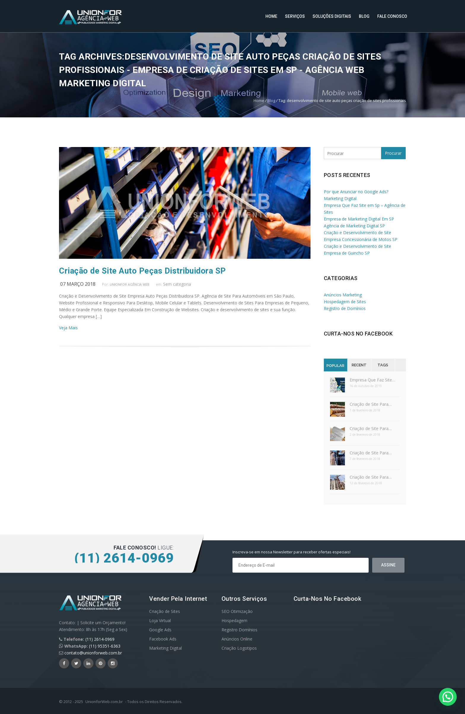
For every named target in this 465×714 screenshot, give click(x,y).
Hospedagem (234, 620)
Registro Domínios (239, 629)
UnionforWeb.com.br (104, 701)
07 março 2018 (77, 284)
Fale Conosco (392, 16)
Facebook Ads (162, 639)
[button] (448, 697)
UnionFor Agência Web (129, 284)
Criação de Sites (164, 611)
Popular (335, 365)
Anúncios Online (237, 639)
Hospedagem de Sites (345, 301)
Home (271, 16)
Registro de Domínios (345, 308)
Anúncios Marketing (343, 295)
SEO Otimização (237, 611)
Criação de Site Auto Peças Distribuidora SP (142, 271)
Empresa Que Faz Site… (372, 379)
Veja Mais (68, 327)
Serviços (295, 16)
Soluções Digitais (332, 16)
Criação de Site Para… (371, 404)
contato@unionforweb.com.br (93, 653)
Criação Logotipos (239, 648)
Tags (383, 365)
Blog (364, 16)
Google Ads (160, 629)
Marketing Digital (165, 648)
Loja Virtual (160, 620)
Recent (359, 365)
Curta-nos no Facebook (358, 333)
